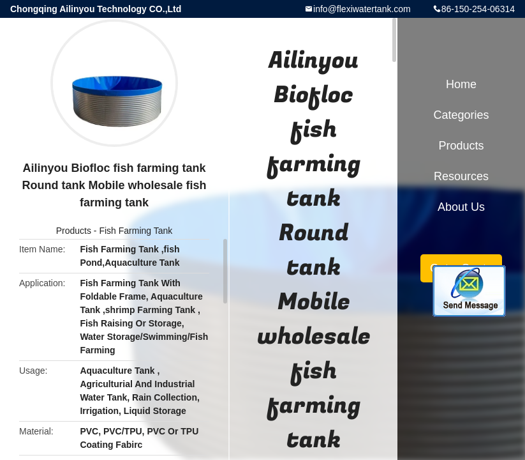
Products (73, 231)
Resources (461, 176)
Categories (461, 115)
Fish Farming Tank (135, 231)
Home (461, 84)
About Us (461, 207)
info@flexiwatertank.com (362, 9)
